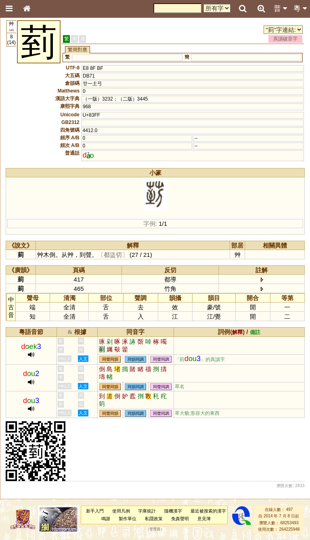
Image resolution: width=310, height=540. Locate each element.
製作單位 (127, 518)
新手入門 (95, 510)
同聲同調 (161, 359)
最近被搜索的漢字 (208, 510)
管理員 (154, 529)
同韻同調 (136, 359)
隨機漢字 (173, 510)
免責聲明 (180, 518)
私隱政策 (154, 518)
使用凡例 (121, 510)
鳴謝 (105, 518)
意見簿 (204, 518)
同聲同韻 (110, 359)
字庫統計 (147, 510)
